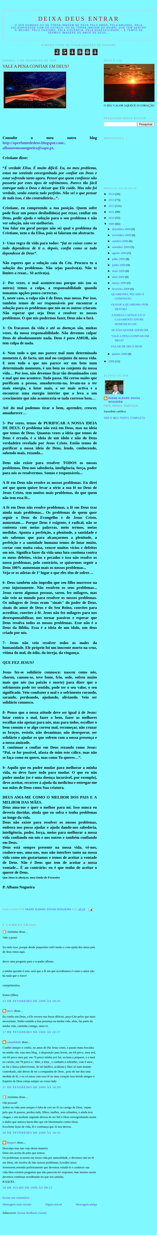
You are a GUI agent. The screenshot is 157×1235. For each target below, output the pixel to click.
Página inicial (53, 1204)
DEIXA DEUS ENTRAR (78, 18)
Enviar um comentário (16, 1197)
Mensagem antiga (86, 1204)
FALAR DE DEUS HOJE (126, 346)
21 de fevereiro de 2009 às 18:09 (32, 1087)
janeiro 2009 (120, 354)
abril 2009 (118, 277)
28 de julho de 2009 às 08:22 (27, 1187)
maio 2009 (119, 271)
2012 (111, 206)
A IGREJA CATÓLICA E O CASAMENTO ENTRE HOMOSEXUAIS (128, 319)
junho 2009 (119, 265)
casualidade (14, 1042)
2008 (111, 361)
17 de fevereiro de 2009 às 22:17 (32, 1032)
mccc (10, 1011)
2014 (111, 194)
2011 (111, 212)
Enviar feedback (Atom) (32, 1213)
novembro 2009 (122, 235)
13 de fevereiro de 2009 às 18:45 (32, 1001)
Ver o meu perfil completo (124, 418)
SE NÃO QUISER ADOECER (129, 330)
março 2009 (119, 283)
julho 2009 (119, 259)
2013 (111, 200)
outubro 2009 (120, 241)
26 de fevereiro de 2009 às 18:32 (32, 1132)
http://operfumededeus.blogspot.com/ (33, 143)
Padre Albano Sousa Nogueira (124, 400)
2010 (111, 218)
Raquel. (11, 1142)
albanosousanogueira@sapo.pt (28, 148)
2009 (111, 223)
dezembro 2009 (121, 229)
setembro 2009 (121, 247)
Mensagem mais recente (17, 1204)
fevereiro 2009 (121, 289)
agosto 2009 (119, 253)
